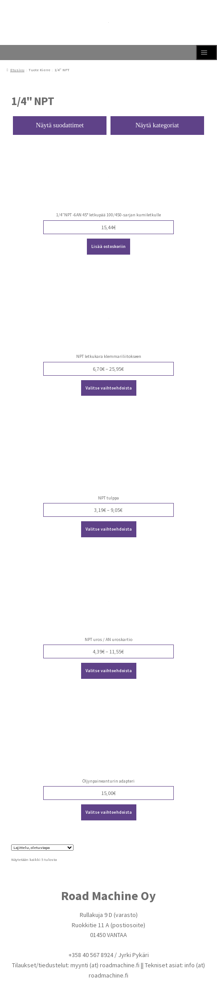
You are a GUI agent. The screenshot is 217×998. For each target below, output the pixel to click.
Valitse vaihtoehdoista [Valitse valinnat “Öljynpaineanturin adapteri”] (109, 812)
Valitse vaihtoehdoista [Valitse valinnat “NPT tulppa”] (109, 529)
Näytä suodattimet (60, 125)
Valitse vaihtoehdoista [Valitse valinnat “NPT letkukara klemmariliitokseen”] (109, 388)
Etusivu (17, 70)
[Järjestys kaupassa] (42, 847)
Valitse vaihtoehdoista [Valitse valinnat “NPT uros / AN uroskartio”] (109, 670)
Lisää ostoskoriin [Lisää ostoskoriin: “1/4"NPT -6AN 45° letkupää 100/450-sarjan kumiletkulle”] (108, 246)
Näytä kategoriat (157, 125)
